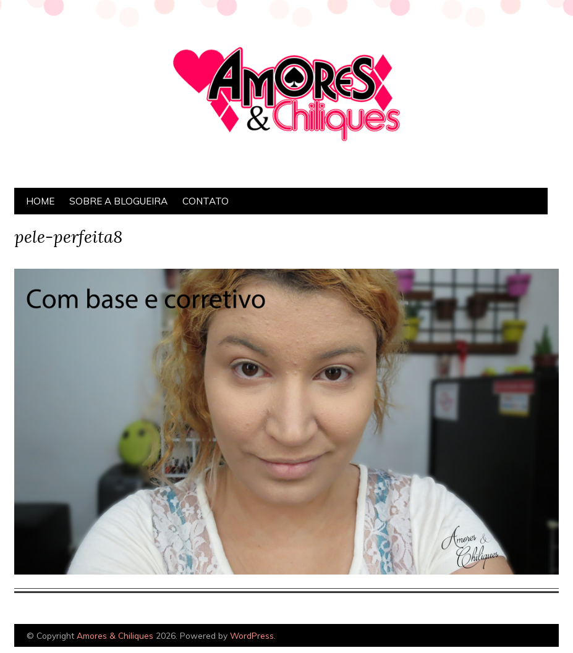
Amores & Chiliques (115, 635)
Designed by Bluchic (529, 636)
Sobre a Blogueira (118, 201)
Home (40, 201)
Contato (205, 201)
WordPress (252, 635)
